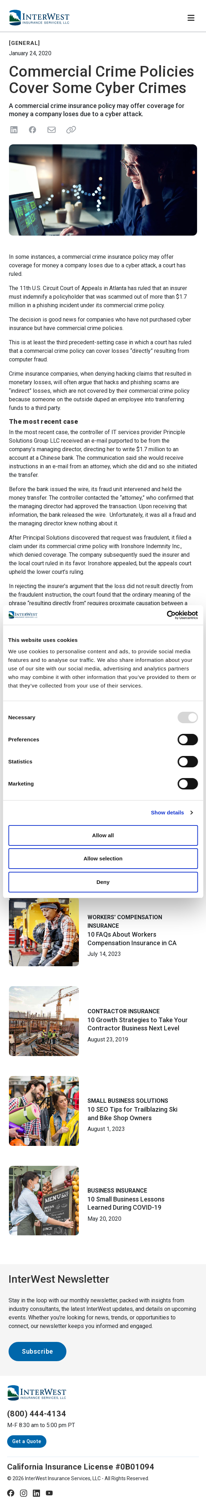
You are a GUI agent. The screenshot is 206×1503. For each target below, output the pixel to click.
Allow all (103, 835)
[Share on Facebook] (32, 130)
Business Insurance (117, 1190)
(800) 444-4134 (36, 1413)
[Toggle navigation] (191, 17)
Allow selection (103, 858)
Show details (167, 812)
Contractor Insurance (123, 1011)
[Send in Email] (51, 130)
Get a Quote (26, 1441)
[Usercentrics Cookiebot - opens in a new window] (166, 615)
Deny (103, 882)
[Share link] (70, 130)
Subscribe (37, 1351)
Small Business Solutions (127, 1100)
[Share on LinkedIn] (14, 130)
